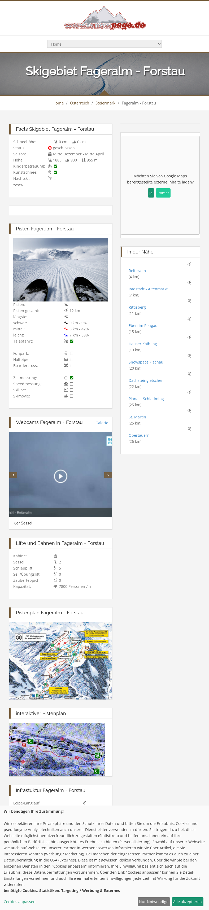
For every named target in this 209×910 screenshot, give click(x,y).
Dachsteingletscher (146, 380)
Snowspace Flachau (146, 362)
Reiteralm (137, 270)
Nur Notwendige (153, 901)
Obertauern (139, 435)
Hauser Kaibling (143, 343)
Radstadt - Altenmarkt (148, 288)
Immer (163, 192)
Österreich (79, 103)
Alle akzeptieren (187, 901)
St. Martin (137, 416)
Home (58, 103)
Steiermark (105, 103)
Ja (151, 192)
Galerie (101, 422)
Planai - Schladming (146, 398)
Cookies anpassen (20, 901)
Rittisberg (137, 307)
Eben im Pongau (143, 325)
